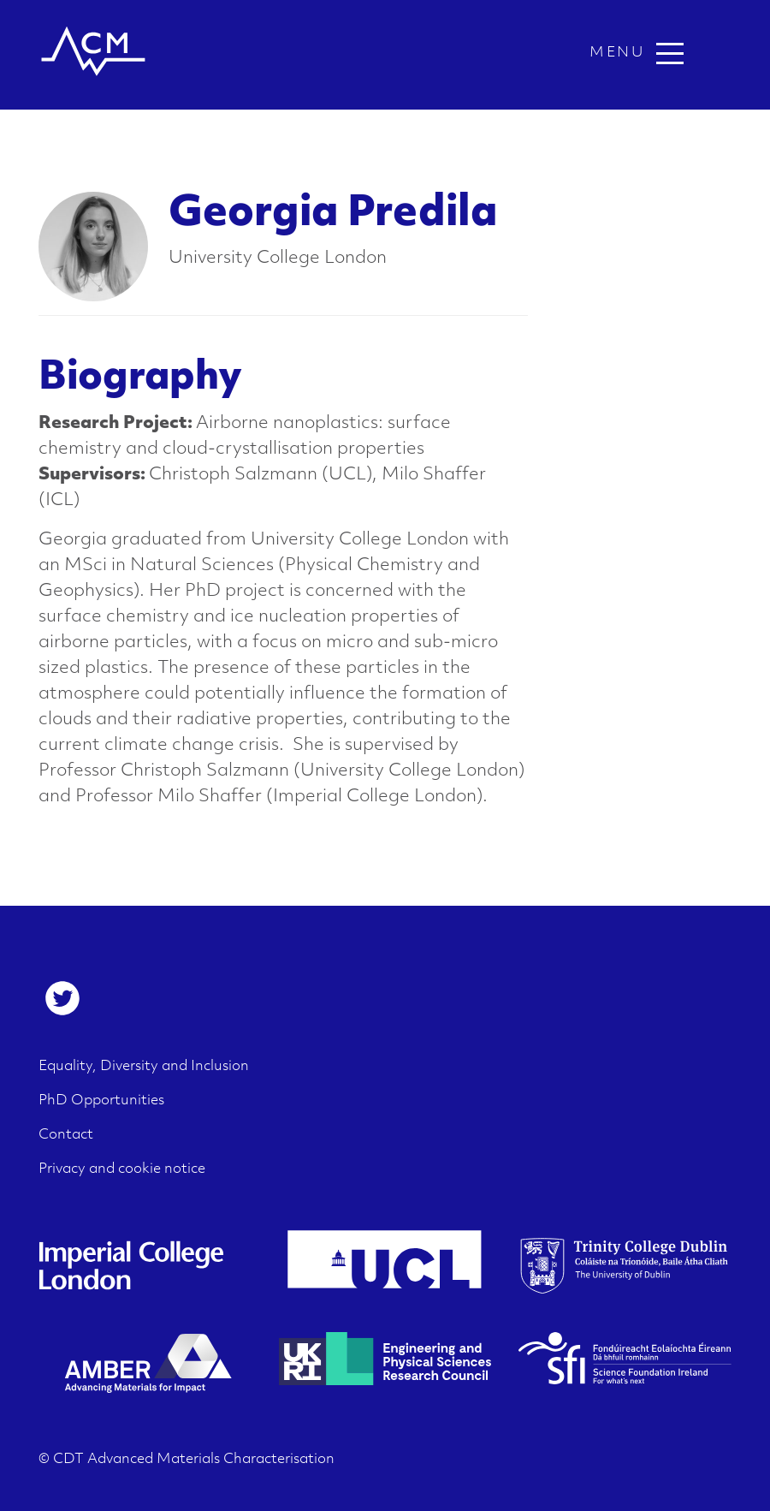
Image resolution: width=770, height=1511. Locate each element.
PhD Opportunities (101, 1101)
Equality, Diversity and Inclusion (143, 1067)
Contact (65, 1135)
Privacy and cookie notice (121, 1169)
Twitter (62, 998)
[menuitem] (62, 998)
